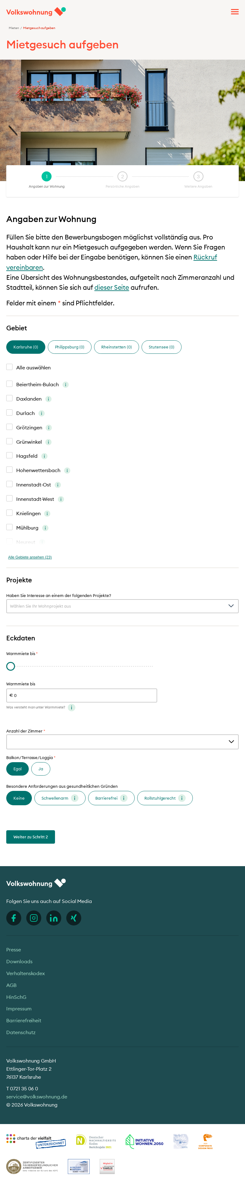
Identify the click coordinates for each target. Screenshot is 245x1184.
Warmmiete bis (20, 684)
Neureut (30, 542)
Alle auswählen (33, 367)
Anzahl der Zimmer (25, 731)
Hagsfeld (32, 456)
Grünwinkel (34, 442)
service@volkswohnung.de (36, 1096)
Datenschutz (20, 1032)
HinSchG (16, 997)
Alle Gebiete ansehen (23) (30, 557)
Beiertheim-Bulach (42, 385)
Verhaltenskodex (25, 973)
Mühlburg (32, 528)
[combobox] (122, 606)
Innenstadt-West (40, 499)
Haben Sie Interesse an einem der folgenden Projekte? (58, 595)
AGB (11, 985)
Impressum (19, 1008)
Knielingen (33, 514)
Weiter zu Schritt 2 (30, 837)
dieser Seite (111, 287)
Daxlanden (34, 399)
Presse (13, 949)
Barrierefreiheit (23, 1020)
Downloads (19, 961)
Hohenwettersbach (43, 471)
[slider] (10, 666)
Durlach (30, 413)
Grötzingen (34, 428)
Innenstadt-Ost (38, 485)
